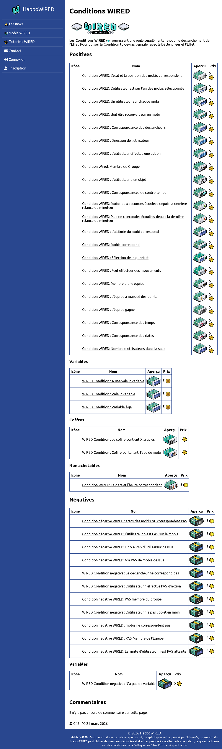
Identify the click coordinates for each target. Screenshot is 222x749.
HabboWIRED (32, 9)
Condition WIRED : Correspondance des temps (118, 323)
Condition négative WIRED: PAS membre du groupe (122, 599)
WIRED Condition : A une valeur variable (113, 381)
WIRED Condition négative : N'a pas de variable (118, 684)
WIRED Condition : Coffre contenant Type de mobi (121, 452)
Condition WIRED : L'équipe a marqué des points (119, 297)
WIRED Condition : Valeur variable (108, 394)
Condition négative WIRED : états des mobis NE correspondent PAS (134, 521)
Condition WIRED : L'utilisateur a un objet (114, 179)
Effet (190, 44)
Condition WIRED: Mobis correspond (111, 245)
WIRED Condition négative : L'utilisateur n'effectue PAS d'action (131, 586)
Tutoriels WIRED (19, 42)
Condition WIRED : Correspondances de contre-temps (124, 193)
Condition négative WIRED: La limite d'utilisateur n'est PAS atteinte (134, 651)
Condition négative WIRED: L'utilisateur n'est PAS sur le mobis (130, 534)
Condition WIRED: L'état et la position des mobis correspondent (132, 76)
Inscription (15, 68)
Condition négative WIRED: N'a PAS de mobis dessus (123, 560)
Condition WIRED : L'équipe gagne (108, 310)
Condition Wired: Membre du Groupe (111, 166)
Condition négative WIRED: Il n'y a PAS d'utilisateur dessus (127, 547)
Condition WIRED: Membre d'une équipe (113, 283)
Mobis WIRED (17, 33)
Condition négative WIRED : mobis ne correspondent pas (126, 625)
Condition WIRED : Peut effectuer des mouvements (121, 270)
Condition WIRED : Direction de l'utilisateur (115, 140)
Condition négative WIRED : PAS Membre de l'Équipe (122, 638)
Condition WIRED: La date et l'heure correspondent (122, 485)
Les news (13, 24)
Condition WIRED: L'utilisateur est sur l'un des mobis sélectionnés (133, 88)
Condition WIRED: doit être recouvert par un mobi (121, 114)
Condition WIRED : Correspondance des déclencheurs (124, 127)
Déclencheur (170, 44)
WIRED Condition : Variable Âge (107, 407)
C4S (74, 724)
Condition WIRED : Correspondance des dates (118, 336)
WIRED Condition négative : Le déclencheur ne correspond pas (130, 573)
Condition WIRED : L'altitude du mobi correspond (120, 232)
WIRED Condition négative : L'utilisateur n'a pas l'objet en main (131, 612)
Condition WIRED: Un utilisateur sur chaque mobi (120, 101)
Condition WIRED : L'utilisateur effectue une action (121, 153)
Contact (12, 51)
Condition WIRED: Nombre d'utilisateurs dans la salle (123, 349)
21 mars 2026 (95, 724)
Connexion (14, 59)
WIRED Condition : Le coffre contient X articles (118, 439)
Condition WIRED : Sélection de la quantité (115, 258)
